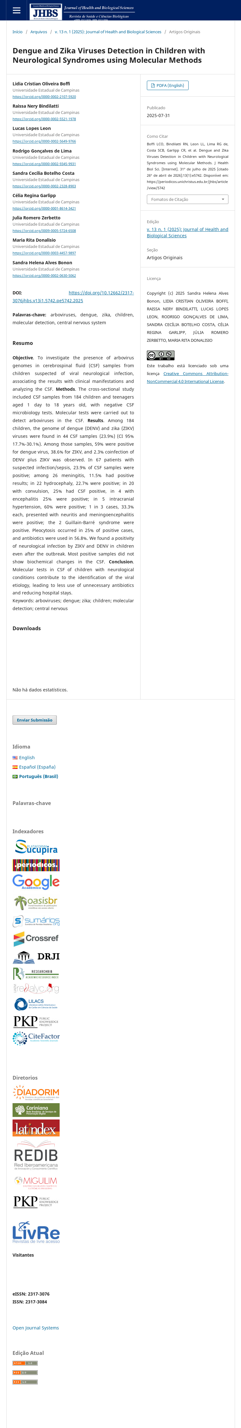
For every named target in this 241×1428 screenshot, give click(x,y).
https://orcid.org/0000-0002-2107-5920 (44, 96)
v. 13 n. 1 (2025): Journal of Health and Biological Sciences (108, 32)
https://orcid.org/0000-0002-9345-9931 (44, 164)
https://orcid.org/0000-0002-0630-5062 (44, 275)
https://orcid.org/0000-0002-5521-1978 (44, 119)
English (27, 757)
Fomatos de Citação (169, 199)
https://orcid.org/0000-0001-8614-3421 (44, 208)
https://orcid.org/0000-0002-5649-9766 (44, 141)
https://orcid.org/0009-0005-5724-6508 (44, 230)
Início (18, 32)
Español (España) (37, 767)
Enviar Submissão (34, 720)
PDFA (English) (170, 85)
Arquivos (38, 32)
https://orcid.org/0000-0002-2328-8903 (44, 186)
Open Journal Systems (36, 1328)
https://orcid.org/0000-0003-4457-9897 (44, 253)
